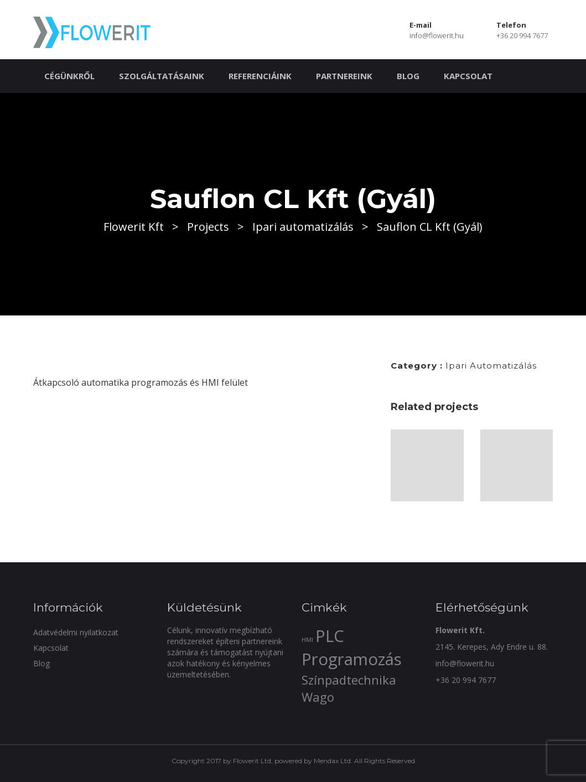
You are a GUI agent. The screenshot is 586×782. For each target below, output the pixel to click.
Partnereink (344, 75)
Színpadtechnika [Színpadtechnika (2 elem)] (349, 680)
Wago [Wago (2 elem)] (318, 697)
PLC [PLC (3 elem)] (329, 636)
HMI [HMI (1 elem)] (307, 640)
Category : (417, 365)
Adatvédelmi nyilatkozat (75, 632)
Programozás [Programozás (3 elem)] (352, 659)
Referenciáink (260, 75)
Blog (408, 75)
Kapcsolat (468, 75)
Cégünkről (69, 75)
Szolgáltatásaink (161, 75)
